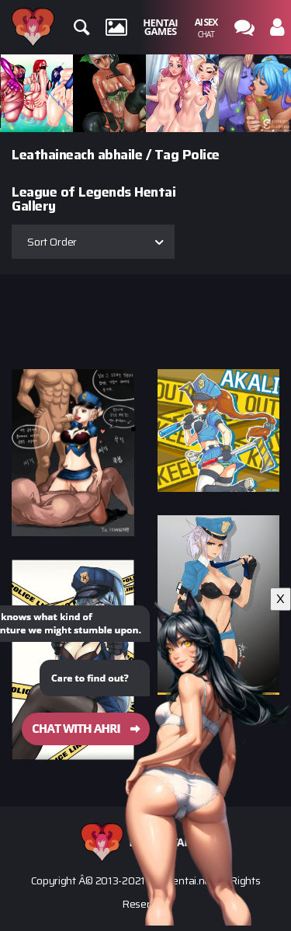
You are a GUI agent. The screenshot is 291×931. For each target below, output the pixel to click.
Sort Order (52, 241)
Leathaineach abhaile (77, 155)
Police (201, 155)
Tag (166, 155)
